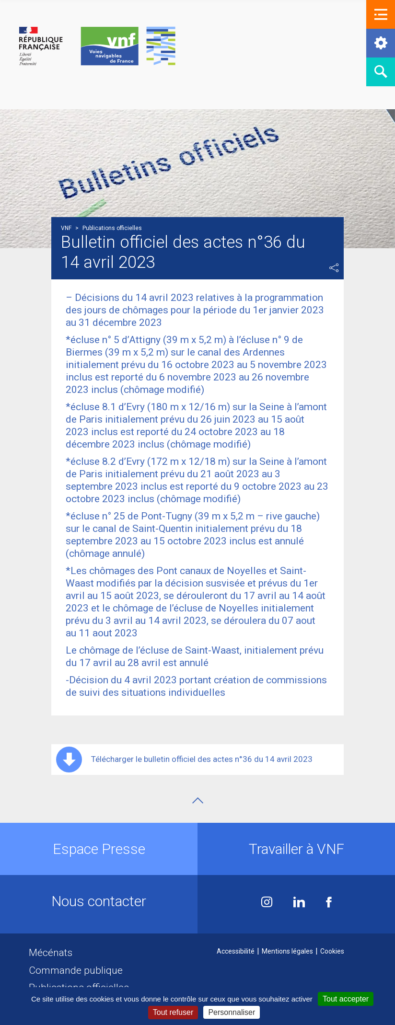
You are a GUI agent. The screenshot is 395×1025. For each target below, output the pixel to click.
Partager (334, 267)
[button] (380, 14)
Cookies (332, 951)
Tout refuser (173, 1012)
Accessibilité (236, 951)
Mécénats (50, 952)
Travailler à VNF (296, 849)
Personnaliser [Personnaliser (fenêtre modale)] (231, 1012)
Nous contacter (98, 901)
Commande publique (76, 970)
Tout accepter (346, 999)
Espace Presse (99, 849)
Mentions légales (287, 951)
